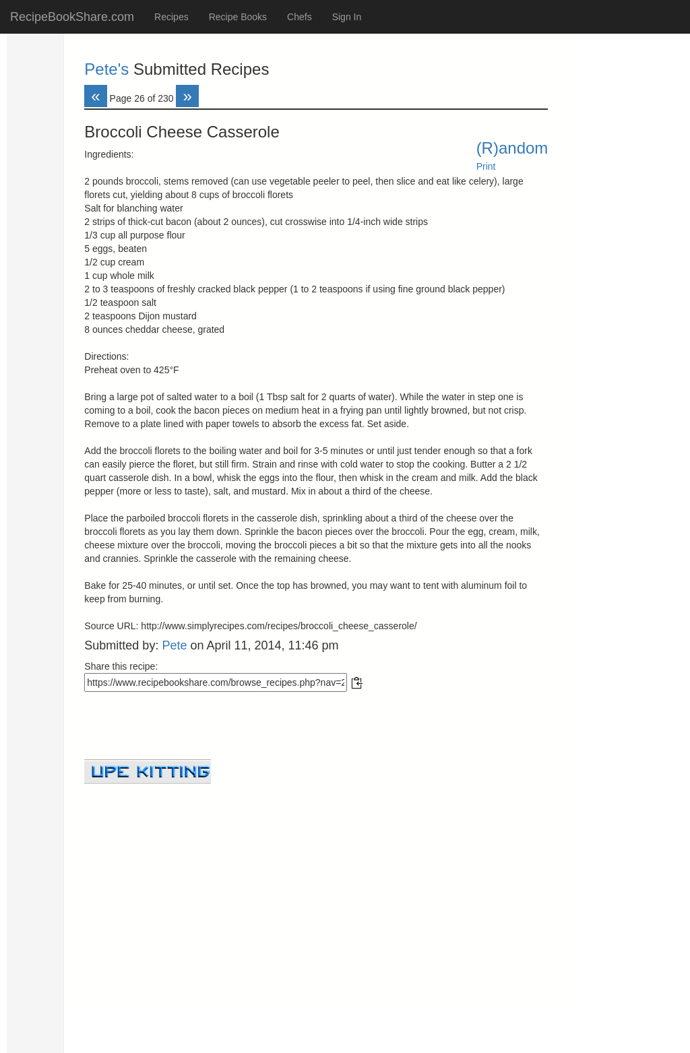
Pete (174, 645)
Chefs (299, 16)
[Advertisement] (316, 878)
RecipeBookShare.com (72, 17)
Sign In (347, 16)
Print (486, 166)
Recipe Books (238, 16)
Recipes (171, 16)
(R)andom (512, 148)
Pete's (106, 69)
